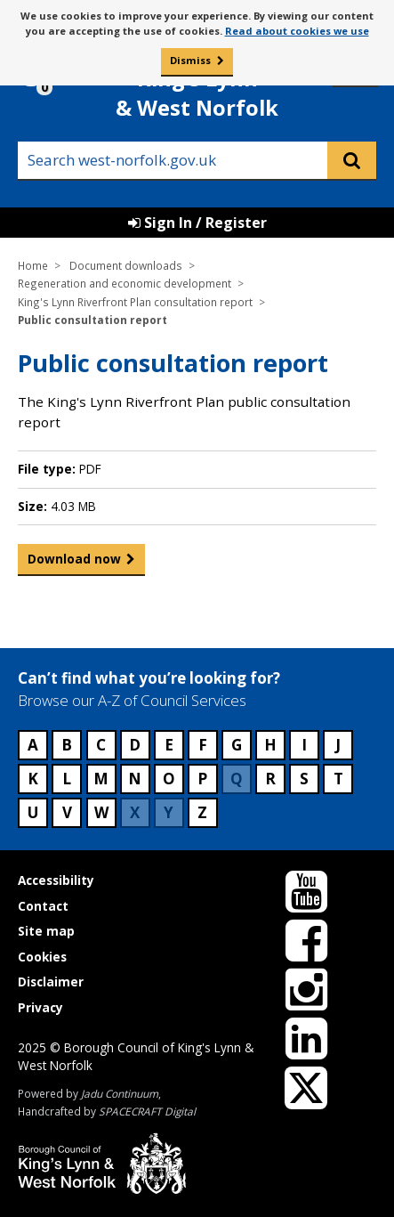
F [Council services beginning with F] (202, 744)
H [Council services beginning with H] (270, 744)
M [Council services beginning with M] (101, 778)
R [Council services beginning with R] (270, 778)
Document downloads (125, 265)
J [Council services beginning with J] (338, 744)
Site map (46, 930)
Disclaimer (51, 981)
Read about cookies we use (297, 30)
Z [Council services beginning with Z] (202, 812)
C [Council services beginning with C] (101, 744)
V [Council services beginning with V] (67, 812)
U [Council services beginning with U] (33, 812)
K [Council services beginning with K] (33, 778)
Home (33, 265)
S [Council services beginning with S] (304, 778)
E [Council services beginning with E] (169, 744)
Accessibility (56, 880)
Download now (74, 562)
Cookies (42, 956)
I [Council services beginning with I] (304, 744)
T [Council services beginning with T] (338, 778)
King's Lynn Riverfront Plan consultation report (135, 302)
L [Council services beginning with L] (66, 778)
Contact (43, 905)
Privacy (40, 1007)
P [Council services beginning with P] (202, 778)
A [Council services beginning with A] (33, 744)
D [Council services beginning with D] (135, 744)
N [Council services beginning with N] (134, 778)
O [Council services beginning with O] (169, 778)
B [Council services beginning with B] (66, 744)
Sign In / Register (197, 222)
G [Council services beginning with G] (236, 744)
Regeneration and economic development (124, 283)
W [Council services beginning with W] (101, 812)
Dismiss (190, 60)
